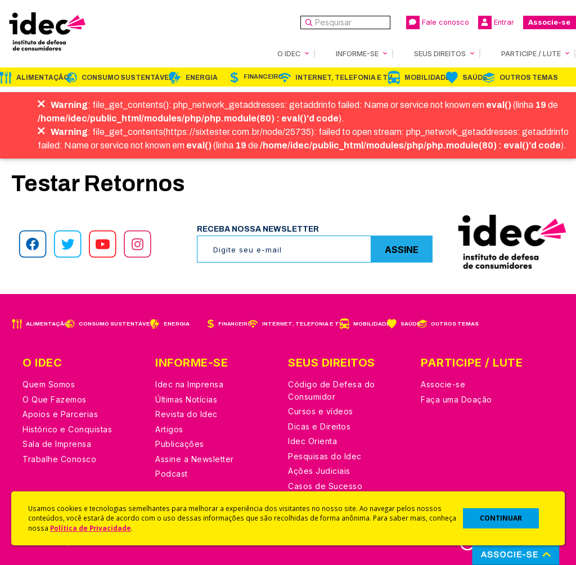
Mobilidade (427, 78)
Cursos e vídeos (320, 411)
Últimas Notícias (186, 399)
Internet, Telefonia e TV (343, 78)
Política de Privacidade (90, 527)
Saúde (474, 78)
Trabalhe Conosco (59, 459)
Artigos (169, 429)
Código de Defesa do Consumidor (331, 390)
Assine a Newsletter (194, 459)
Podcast (171, 473)
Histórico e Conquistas (67, 429)
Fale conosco (437, 22)
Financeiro (263, 77)
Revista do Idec (186, 414)
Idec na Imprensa (189, 384)
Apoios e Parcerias (60, 414)
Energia (202, 78)
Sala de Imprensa (56, 444)
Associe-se (549, 22)
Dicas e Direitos (319, 426)
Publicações (179, 444)
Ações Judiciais (319, 471)
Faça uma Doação (456, 399)
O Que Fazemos (54, 399)
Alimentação (42, 78)
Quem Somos (48, 384)
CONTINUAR (501, 518)
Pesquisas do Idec (325, 456)
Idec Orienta (312, 441)
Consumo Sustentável (127, 78)
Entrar (496, 22)
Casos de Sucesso (325, 486)
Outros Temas (529, 78)
